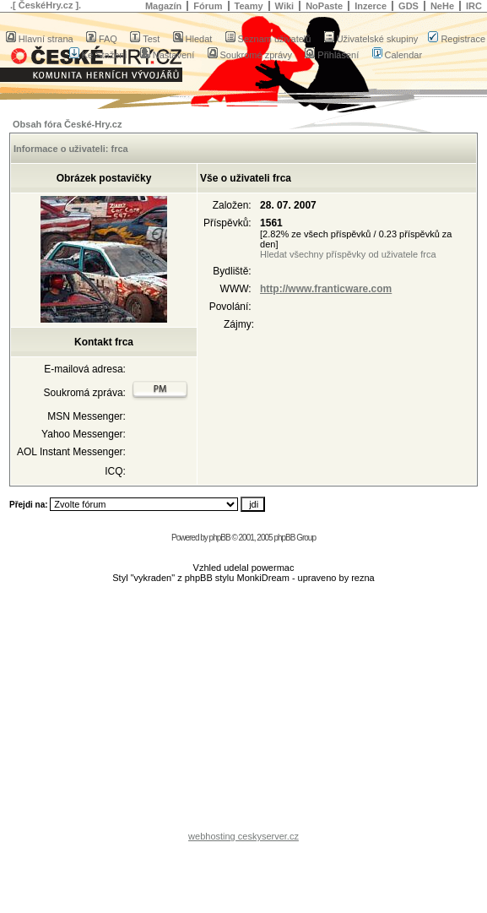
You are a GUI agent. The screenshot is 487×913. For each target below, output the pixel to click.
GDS (408, 6)
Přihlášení (332, 55)
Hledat (193, 39)
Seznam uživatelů (268, 39)
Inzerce (370, 6)
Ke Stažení (98, 55)
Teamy (249, 6)
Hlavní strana (39, 39)
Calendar (397, 55)
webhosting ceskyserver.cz (243, 836)
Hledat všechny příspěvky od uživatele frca (348, 254)
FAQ (101, 39)
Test (145, 39)
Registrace (456, 39)
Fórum (207, 6)
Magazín (163, 6)
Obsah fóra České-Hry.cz (67, 124)
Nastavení (167, 55)
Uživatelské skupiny (371, 39)
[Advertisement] (243, 711)
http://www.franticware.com (326, 289)
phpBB (219, 537)
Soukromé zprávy (250, 55)
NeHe (442, 6)
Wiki (285, 6)
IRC (474, 6)
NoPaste (324, 6)
